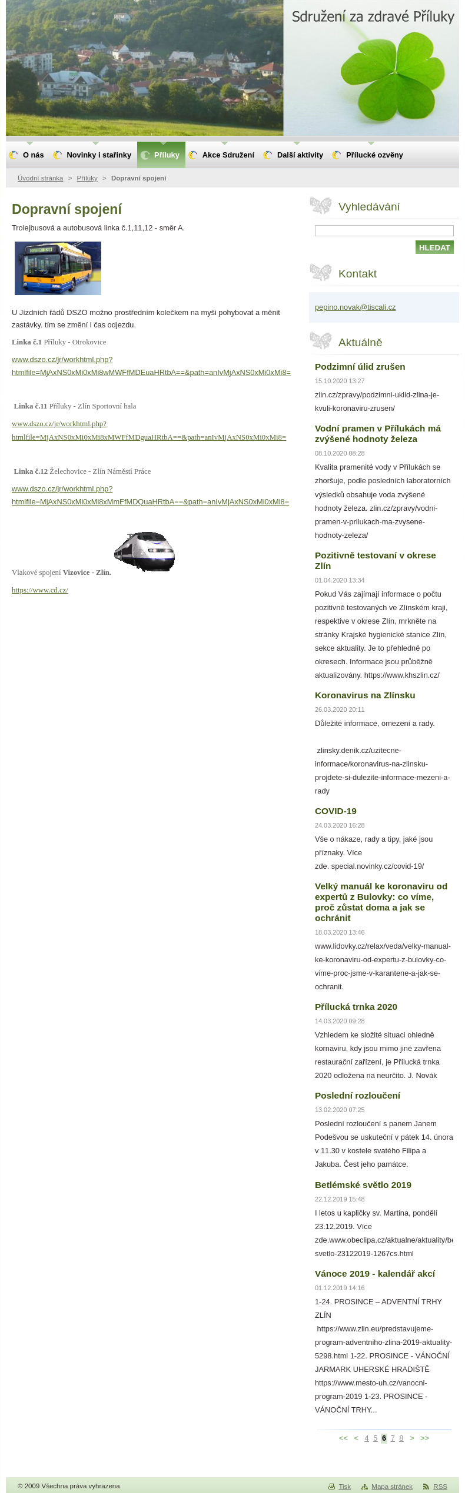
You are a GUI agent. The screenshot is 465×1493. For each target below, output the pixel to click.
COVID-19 (336, 811)
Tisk (344, 1486)
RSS (440, 1486)
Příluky (87, 178)
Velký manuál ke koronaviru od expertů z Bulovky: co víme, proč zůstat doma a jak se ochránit (381, 902)
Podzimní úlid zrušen (360, 366)
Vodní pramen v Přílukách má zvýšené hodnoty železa (378, 433)
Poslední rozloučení (357, 1095)
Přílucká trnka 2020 (356, 1007)
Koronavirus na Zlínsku (365, 695)
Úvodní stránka (40, 178)
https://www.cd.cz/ (40, 590)
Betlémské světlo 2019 (363, 1185)
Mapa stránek (392, 1486)
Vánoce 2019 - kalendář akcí (375, 1273)
